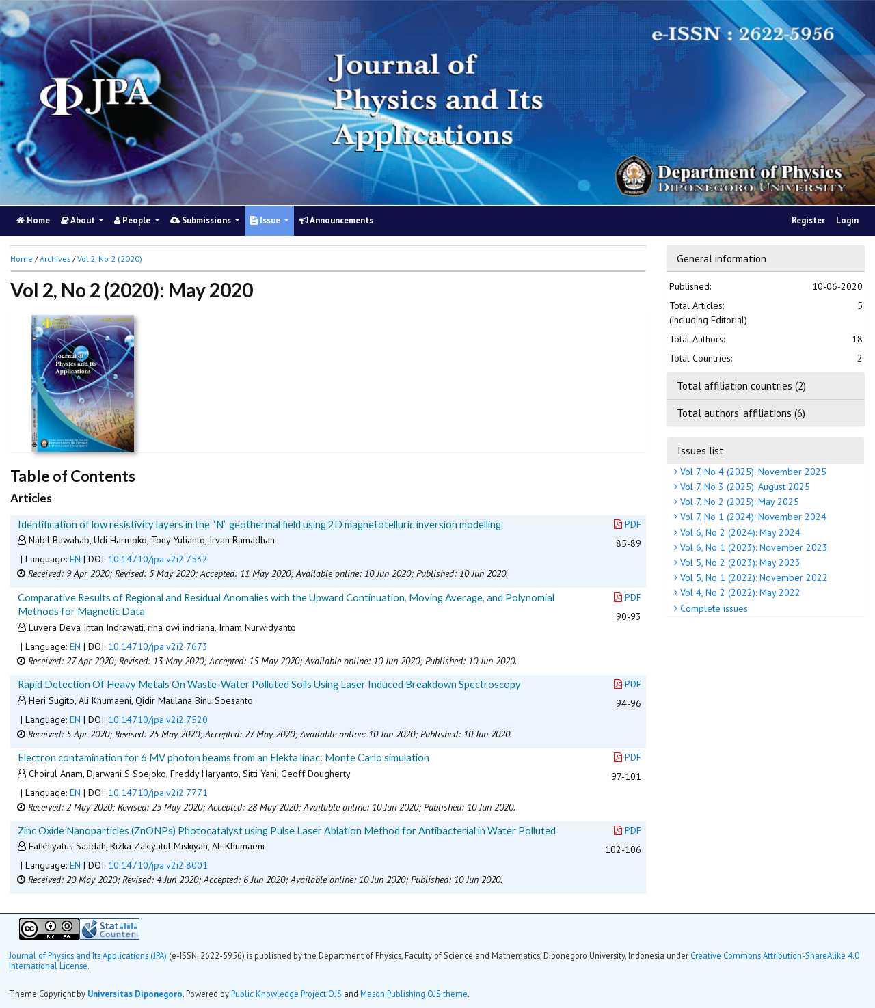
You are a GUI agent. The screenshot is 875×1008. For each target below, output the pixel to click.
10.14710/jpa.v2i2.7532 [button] (158, 559)
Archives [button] (55, 259)
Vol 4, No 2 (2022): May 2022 (738, 592)
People (133, 220)
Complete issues (712, 608)
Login (847, 220)
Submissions (201, 220)
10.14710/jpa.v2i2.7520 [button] (158, 719)
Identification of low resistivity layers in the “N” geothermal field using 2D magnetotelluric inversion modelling (259, 524)
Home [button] (21, 259)
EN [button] (75, 559)
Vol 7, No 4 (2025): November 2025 (751, 471)
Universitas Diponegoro (135, 993)
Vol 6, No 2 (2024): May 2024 (738, 532)
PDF (627, 524)
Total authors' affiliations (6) (741, 413)
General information (721, 258)
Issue (266, 220)
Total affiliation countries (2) (741, 385)
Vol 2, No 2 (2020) (109, 259)
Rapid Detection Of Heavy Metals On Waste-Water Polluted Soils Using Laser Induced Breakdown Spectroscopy (269, 684)
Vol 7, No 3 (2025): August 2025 (743, 486)
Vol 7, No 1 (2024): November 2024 (751, 516)
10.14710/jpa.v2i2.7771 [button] (158, 793)
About (79, 220)
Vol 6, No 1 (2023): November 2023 (752, 547)
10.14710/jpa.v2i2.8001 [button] (158, 865)
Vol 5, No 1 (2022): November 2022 (752, 577)
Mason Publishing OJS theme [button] (414, 993)
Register (808, 220)
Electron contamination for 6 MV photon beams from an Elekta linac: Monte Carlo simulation (223, 757)
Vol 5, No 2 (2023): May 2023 (738, 562)
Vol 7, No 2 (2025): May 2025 (738, 501)
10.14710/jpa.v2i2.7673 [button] (158, 646)
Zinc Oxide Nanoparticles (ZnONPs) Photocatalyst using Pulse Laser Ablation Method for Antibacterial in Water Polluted (287, 830)
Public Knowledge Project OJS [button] (286, 993)
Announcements (336, 220)
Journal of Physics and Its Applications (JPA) (89, 955)
